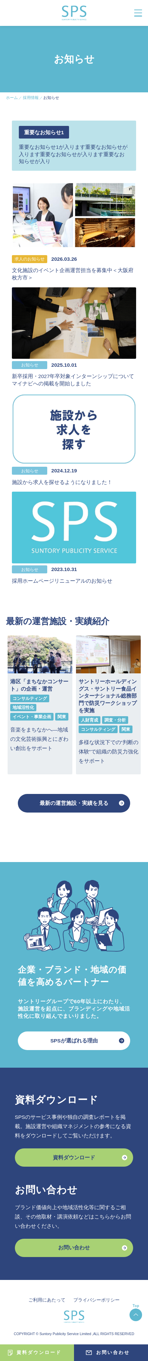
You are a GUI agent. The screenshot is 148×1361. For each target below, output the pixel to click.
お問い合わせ (74, 1247)
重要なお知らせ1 (44, 132)
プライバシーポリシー (96, 1300)
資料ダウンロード (74, 1157)
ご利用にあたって (46, 1300)
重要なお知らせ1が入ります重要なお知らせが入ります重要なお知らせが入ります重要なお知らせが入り (73, 154)
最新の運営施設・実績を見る (74, 803)
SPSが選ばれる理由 (73, 1040)
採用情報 (31, 97)
